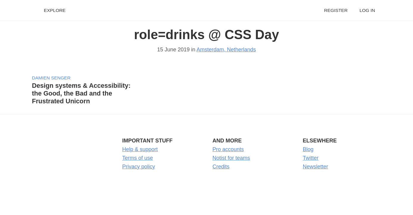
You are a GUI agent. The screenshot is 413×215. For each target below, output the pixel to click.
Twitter (311, 158)
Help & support (140, 149)
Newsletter (315, 167)
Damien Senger (51, 77)
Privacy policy (138, 167)
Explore (55, 10)
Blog (308, 149)
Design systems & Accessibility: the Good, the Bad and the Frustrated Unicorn (81, 93)
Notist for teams (231, 158)
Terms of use (137, 158)
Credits (220, 167)
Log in (367, 10)
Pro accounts (228, 149)
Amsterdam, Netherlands (226, 50)
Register (336, 10)
